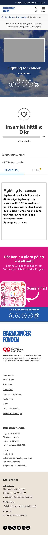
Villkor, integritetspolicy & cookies (17, 458)
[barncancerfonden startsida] (8, 9)
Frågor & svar (8, 485)
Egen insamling (21, 17)
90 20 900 (21, 445)
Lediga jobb (8, 454)
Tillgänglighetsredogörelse (14, 465)
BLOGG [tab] (36, 169)
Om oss (6, 450)
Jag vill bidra (9, 17)
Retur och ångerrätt (11, 461)
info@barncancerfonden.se (20, 497)
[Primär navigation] (43, 9)
